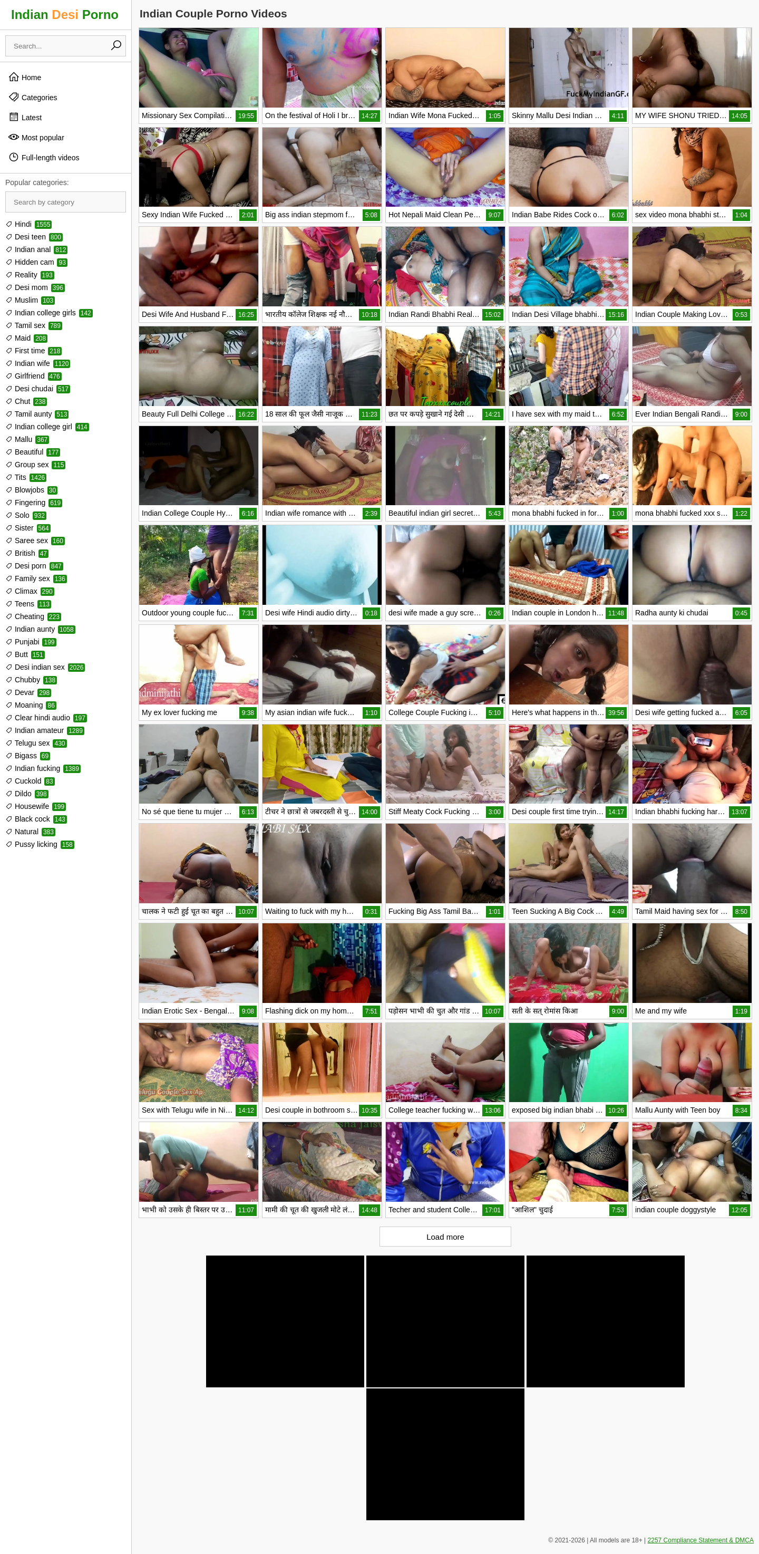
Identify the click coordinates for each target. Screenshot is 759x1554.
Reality (29, 275)
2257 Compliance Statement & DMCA (701, 1540)
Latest (25, 117)
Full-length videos (44, 157)
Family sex (36, 578)
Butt (25, 654)
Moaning (30, 705)
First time (33, 350)
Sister (28, 528)
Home (24, 77)
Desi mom (35, 287)
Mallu (27, 439)
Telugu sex (36, 743)
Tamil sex (33, 325)
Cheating (33, 616)
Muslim (30, 300)
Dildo (26, 793)
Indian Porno (65, 14)
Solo (25, 515)
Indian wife (37, 363)
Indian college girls (49, 312)
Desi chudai (37, 388)
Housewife (35, 806)
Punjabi (30, 642)
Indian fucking (43, 768)
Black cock (36, 819)
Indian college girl (47, 426)
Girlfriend (33, 376)
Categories (32, 97)
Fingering (33, 502)
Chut (26, 401)
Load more (445, 1236)
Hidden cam (36, 262)
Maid (26, 338)
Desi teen (34, 237)
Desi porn (34, 566)
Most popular (36, 137)
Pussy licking (39, 844)
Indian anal (36, 249)
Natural (30, 831)
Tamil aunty (37, 414)
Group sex (35, 464)
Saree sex (35, 540)
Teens (28, 604)
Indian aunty (40, 629)
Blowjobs (31, 490)
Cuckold (30, 781)
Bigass (27, 755)
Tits (25, 477)
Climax (29, 591)
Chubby (31, 679)
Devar (28, 692)
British (26, 553)
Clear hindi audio (46, 717)
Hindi (28, 224)
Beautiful (32, 452)
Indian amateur (44, 730)
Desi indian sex (45, 667)
